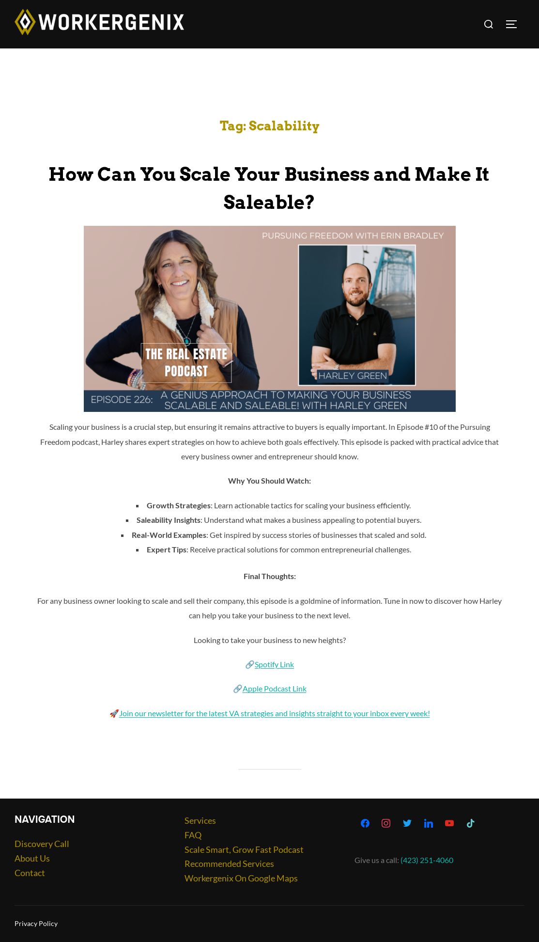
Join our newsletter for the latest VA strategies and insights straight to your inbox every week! (274, 713)
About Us (32, 858)
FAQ (193, 835)
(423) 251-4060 (426, 859)
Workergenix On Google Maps (241, 878)
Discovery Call (42, 843)
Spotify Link (274, 664)
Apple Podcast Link (275, 688)
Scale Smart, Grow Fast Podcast (244, 849)
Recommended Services (229, 863)
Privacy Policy (36, 923)
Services (200, 820)
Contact (30, 872)
